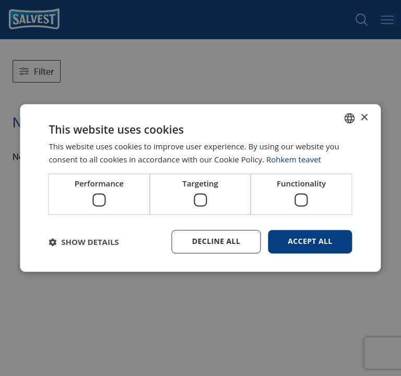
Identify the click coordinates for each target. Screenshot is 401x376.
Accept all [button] (310, 241)
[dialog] (200, 188)
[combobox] (350, 118)
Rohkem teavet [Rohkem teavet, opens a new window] (293, 160)
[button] (84, 241)
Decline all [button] (216, 241)
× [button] (364, 118)
